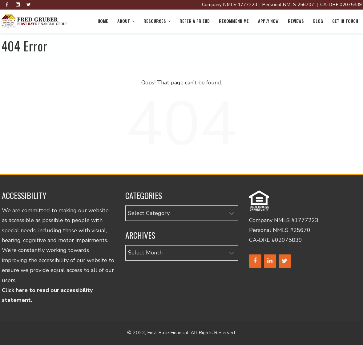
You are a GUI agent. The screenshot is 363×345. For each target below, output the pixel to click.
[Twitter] (285, 261)
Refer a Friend (194, 21)
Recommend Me (234, 21)
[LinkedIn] (270, 261)
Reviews (296, 21)
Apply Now (268, 21)
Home (103, 21)
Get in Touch (345, 21)
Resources (157, 21)
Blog (318, 21)
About (126, 21)
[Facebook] (255, 261)
